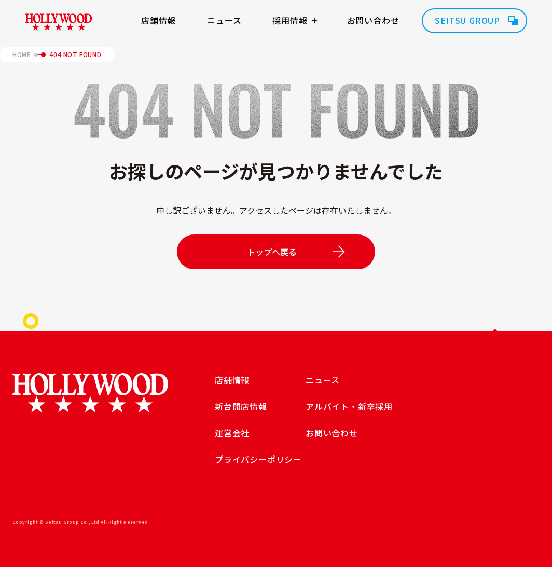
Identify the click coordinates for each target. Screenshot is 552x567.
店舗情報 (158, 20)
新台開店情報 (241, 406)
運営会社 (232, 432)
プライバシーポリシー (258, 459)
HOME (21, 54)
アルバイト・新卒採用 (349, 406)
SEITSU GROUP (467, 20)
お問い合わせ (373, 20)
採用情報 (289, 20)
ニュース (224, 20)
